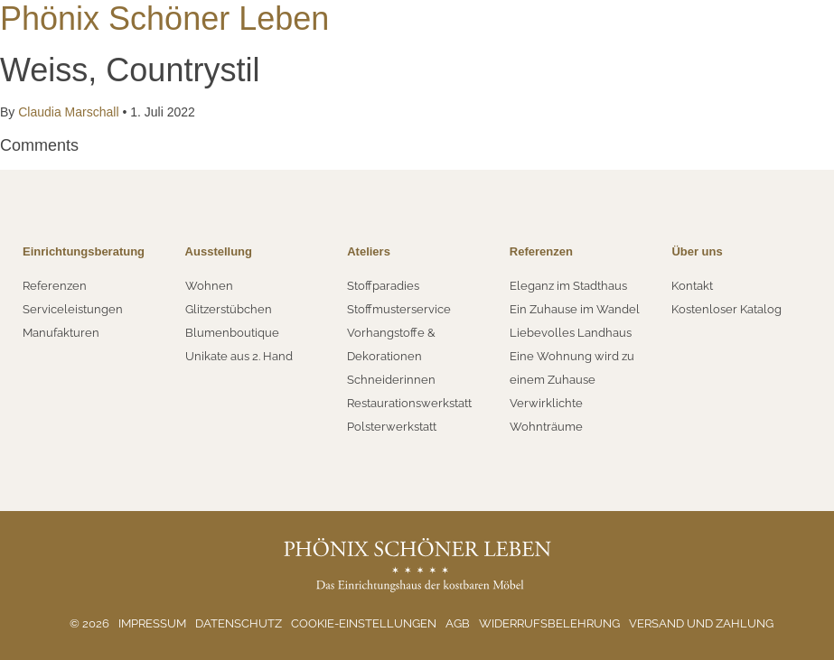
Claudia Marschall (68, 112)
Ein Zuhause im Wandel (575, 309)
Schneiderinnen (391, 379)
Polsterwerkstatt (391, 426)
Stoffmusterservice (399, 309)
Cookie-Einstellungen (363, 623)
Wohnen (209, 286)
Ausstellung (218, 251)
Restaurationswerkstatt (409, 403)
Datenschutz (238, 623)
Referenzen (55, 286)
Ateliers (368, 251)
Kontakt (692, 286)
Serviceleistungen (73, 309)
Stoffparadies (383, 286)
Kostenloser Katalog (726, 309)
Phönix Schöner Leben (164, 18)
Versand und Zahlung (701, 623)
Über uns (696, 251)
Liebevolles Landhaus (571, 332)
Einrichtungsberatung (84, 251)
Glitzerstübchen (228, 309)
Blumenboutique (232, 332)
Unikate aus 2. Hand (239, 356)
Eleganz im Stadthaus (568, 286)
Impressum (152, 623)
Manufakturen (61, 332)
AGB (457, 623)
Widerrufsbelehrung (549, 623)
